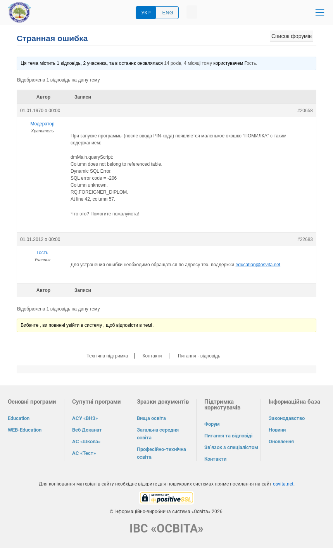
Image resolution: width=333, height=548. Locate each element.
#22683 (305, 239)
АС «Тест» (84, 453)
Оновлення (281, 441)
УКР (146, 13)
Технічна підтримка (107, 356)
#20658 (305, 110)
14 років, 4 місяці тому (188, 63)
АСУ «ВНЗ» (85, 418)
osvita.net (283, 484)
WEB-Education (24, 430)
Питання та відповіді (228, 436)
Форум (212, 424)
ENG (167, 13)
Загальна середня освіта (158, 433)
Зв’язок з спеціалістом (231, 447)
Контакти (152, 356)
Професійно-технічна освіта (161, 453)
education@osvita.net (258, 264)
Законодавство (287, 418)
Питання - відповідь (199, 356)
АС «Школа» (86, 441)
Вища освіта (151, 418)
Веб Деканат (87, 430)
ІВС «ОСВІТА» (166, 528)
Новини (277, 430)
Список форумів (291, 36)
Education (18, 418)
